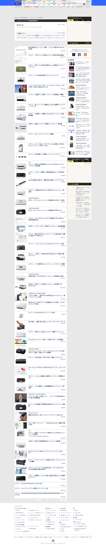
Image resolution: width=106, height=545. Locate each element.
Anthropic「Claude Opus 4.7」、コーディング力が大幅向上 (82, 114)
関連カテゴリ (21, 33)
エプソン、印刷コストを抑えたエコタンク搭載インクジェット (46, 331)
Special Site (74, 43)
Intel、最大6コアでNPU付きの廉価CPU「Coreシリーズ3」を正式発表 (83, 193)
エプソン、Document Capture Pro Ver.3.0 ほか (28, 483)
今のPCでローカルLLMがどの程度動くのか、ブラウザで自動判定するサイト (83, 199)
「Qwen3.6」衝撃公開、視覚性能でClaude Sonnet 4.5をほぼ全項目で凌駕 (83, 132)
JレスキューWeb (64, 517)
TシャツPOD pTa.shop (80, 523)
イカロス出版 (62, 508)
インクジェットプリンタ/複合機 (32, 35)
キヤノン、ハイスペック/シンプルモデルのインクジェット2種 (46, 243)
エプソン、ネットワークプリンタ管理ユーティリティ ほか (31, 488)
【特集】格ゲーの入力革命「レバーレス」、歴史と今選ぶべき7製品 (83, 204)
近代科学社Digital (50, 528)
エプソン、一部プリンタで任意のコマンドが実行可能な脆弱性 (46, 55)
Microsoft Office (79, 6)
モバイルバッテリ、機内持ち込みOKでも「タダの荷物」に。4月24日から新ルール (83, 215)
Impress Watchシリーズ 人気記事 (80, 159)
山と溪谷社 (47, 520)
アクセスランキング (76, 18)
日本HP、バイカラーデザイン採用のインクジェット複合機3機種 (46, 226)
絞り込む (21, 25)
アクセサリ (57, 37)
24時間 (76, 20)
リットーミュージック (52, 510)
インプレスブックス (34, 526)
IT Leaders (18, 517)
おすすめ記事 (74, 184)
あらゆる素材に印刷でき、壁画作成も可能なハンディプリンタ (46, 180)
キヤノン (28, 27)
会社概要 (66, 537)
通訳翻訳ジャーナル (65, 515)
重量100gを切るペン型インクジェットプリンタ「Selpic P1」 (46, 415)
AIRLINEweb (63, 510)
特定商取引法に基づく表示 (86, 537)
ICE (74, 508)
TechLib (62, 531)
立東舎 (48, 517)
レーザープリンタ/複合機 (45, 35)
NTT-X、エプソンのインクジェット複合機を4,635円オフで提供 (46, 200)
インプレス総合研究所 (21, 515)
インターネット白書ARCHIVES (23, 531)
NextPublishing (33, 528)
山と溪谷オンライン (51, 522)
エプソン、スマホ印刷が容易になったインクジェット (43, 75)
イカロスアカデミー (65, 520)
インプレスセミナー (34, 517)
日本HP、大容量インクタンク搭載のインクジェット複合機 (45, 124)
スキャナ (53, 35)
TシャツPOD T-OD (51, 515)
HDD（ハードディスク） (29, 37)
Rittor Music (48, 508)
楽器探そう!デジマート (52, 512)
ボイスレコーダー (43, 37)
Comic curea (77, 512)
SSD (21, 37)
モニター (43, 6)
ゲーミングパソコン (51, 6)
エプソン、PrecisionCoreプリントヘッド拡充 (41, 312)
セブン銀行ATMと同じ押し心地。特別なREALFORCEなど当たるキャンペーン (83, 69)
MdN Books (63, 524)
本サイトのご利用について (20, 537)
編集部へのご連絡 (48, 537)
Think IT (18, 510)
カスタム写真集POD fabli (80, 526)
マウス (62, 37)
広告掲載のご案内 (38, 537)
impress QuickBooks (79, 515)
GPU (69, 6)
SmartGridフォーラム (34, 510)
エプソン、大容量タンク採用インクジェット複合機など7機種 (45, 94)
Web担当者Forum (20, 512)
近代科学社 (47, 526)
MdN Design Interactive (66, 526)
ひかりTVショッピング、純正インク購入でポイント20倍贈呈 (45, 339)
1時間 (70, 20)
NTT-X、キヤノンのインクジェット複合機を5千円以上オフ (45, 210)
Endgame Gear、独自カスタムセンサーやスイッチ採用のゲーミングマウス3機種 (83, 153)
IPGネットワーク (77, 522)
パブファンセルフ (78, 519)
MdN (60, 522)
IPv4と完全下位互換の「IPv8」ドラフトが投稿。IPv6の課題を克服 (82, 93)
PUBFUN (75, 517)
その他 (40, 27)
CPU (73, 6)
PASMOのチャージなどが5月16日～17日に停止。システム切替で (83, 126)
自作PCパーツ (51, 37)
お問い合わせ (30, 537)
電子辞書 (36, 37)
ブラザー (33, 27)
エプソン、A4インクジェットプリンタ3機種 (41, 134)
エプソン (23, 27)
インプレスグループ (74, 537)
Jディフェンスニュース (66, 512)
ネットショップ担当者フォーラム (37, 512)
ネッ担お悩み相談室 (20, 522)
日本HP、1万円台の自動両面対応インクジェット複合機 (44, 441)
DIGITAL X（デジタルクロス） (36, 520)
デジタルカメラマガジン (21, 526)
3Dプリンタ (58, 35)
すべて (18, 27)
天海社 (76, 510)
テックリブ (61, 529)
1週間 (82, 20)
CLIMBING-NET (50, 524)
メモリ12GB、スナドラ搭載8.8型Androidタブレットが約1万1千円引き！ (83, 147)
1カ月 (88, 20)
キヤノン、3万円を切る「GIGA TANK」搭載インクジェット (45, 357)
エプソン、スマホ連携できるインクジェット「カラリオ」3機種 (46, 264)
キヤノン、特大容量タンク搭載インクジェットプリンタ (44, 154)
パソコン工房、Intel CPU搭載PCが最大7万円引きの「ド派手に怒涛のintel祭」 (83, 75)
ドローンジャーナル (20, 520)
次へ (64, 43)
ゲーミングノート (61, 6)
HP (36, 27)
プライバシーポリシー (58, 537)
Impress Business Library (35, 515)
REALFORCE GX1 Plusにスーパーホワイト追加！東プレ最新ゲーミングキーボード (83, 120)
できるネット (19, 529)
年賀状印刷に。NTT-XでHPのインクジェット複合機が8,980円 (46, 276)
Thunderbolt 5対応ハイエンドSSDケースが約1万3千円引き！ (82, 108)
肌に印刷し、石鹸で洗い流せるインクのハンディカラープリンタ (46, 321)
